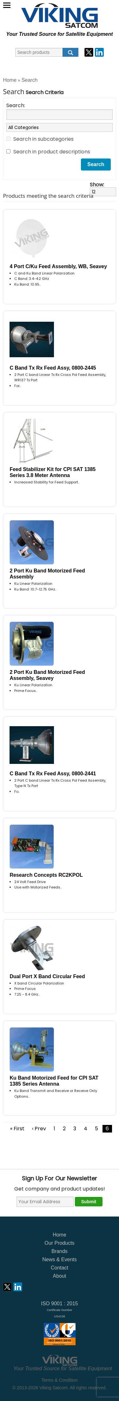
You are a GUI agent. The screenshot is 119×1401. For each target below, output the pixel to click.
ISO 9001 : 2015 (59, 1309)
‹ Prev (39, 1128)
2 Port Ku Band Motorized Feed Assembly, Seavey (47, 675)
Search (30, 80)
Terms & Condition (59, 1380)
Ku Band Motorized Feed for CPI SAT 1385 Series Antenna (54, 1081)
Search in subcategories (43, 139)
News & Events (59, 1259)
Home (10, 80)
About (59, 1276)
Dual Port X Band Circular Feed (47, 976)
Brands (59, 1251)
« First (17, 1128)
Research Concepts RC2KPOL (46, 875)
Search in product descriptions (51, 151)
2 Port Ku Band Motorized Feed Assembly (47, 573)
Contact (59, 1267)
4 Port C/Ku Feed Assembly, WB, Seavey (58, 266)
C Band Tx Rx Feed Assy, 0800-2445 (53, 368)
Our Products (59, 1243)
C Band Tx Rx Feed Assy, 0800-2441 (53, 773)
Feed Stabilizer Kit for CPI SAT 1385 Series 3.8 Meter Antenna (53, 472)
